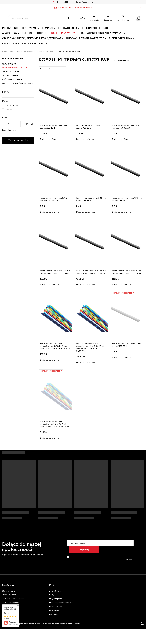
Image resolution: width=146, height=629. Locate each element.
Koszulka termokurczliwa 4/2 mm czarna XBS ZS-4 (126, 344)
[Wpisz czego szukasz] (40, 18)
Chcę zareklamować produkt (13, 599)
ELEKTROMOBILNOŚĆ (95, 28)
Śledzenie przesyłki (10, 595)
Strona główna (7, 51)
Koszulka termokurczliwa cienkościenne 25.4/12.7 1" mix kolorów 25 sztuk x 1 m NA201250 (55, 424)
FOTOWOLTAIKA (67, 28)
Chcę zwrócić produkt (10, 603)
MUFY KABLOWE (9, 64)
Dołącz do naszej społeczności (21, 546)
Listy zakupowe (122, 20)
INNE (5, 43)
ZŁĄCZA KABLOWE (10, 75)
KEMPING (47, 28)
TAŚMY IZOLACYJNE (10, 71)
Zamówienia (8, 585)
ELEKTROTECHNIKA (120, 38)
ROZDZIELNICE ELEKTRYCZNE (19, 28)
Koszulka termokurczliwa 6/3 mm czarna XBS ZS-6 (90, 126)
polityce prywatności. (130, 559)
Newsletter (53, 614)
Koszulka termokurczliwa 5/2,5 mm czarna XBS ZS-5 (125, 126)
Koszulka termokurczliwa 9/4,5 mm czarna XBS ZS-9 (53, 199)
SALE (16, 43)
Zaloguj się (108, 20)
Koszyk (52, 595)
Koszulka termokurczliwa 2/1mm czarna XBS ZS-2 (54, 126)
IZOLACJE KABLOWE (45, 51)
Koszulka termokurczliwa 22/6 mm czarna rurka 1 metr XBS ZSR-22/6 (55, 272)
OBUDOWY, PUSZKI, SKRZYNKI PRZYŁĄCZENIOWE (31, 38)
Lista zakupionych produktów (61, 603)
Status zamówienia (9, 591)
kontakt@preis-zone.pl (84, 2)
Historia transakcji (56, 606)
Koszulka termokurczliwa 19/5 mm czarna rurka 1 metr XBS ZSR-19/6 (127, 272)
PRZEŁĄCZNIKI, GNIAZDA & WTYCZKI (101, 33)
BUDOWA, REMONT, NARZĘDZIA (85, 38)
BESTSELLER (29, 43)
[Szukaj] (69, 18)
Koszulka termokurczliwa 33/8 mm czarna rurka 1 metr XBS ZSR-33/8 (91, 272)
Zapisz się (84, 549)
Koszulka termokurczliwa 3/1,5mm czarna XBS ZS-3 (91, 199)
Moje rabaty (54, 610)
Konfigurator (94, 20)
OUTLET (44, 43)
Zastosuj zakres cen (10, 130)
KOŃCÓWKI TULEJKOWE (12, 79)
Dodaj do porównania (49, 139)
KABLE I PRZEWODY (63, 33)
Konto (52, 585)
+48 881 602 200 (61, 2)
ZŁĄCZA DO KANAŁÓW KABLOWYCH (17, 83)
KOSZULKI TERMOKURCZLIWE (15, 67)
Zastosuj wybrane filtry (18, 140)
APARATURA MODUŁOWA (17, 33)
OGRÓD (41, 33)
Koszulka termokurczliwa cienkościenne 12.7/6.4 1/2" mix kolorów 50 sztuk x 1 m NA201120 (55, 346)
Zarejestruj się (55, 591)
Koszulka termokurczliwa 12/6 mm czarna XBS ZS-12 (127, 199)
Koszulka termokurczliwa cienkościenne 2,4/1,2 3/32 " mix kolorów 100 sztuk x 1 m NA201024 (90, 347)
